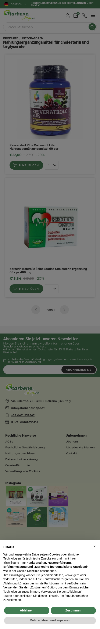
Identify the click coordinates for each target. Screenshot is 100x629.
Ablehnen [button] (26, 610)
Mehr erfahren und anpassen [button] (50, 620)
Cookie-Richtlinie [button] (28, 571)
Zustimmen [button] (73, 610)
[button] (94, 546)
